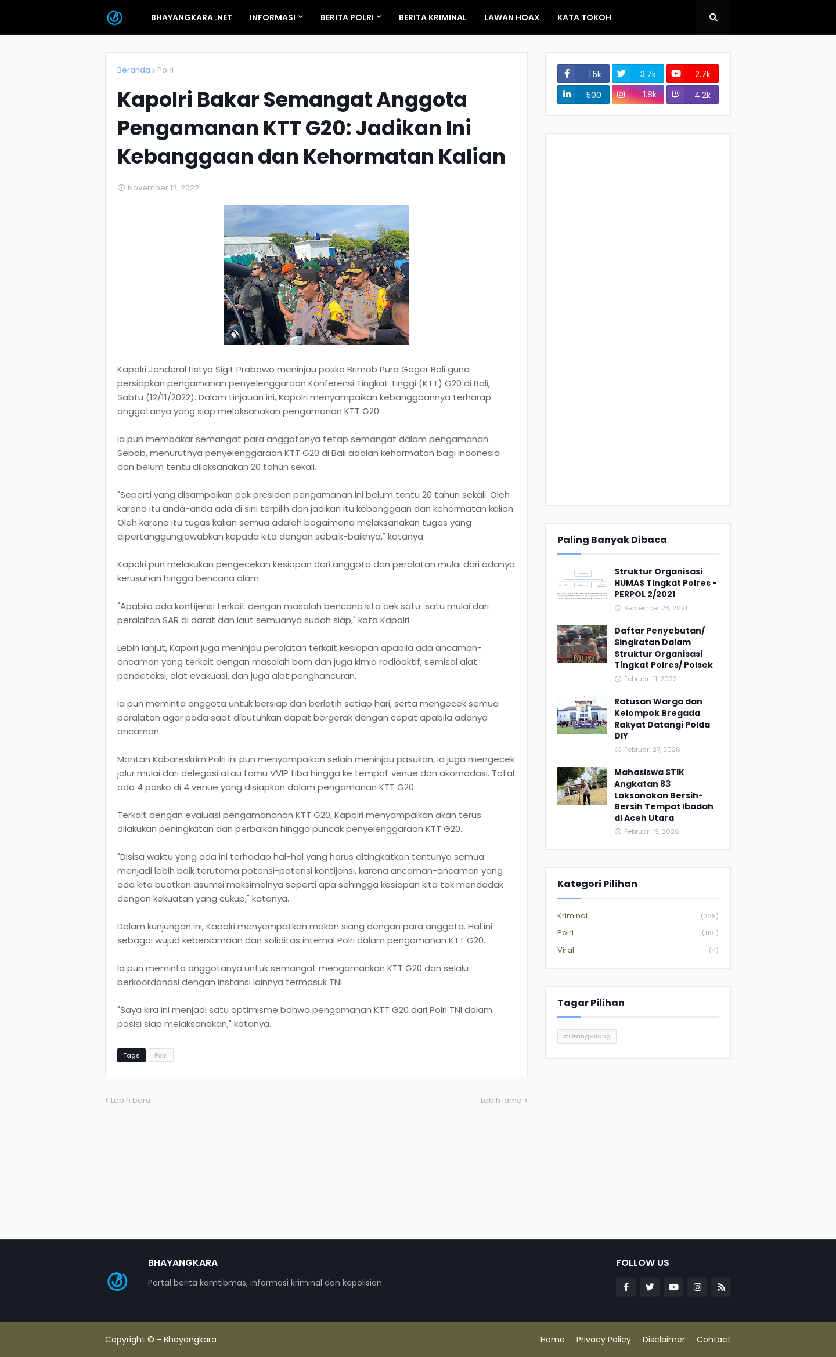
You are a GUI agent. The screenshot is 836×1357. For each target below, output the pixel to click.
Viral (638, 950)
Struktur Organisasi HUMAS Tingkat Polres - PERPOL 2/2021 (665, 583)
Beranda (133, 69)
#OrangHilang (587, 1036)
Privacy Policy (603, 1339)
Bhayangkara (190, 1339)
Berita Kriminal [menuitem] (433, 17)
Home (552, 1339)
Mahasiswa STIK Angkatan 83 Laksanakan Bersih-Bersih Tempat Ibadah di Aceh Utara (664, 795)
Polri (165, 69)
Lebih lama (501, 1100)
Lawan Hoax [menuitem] (512, 17)
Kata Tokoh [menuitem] (584, 17)
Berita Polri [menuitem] (347, 17)
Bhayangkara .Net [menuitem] (191, 17)
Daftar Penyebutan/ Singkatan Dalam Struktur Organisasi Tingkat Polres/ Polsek (663, 648)
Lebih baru (130, 1100)
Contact (714, 1339)
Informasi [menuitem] (273, 17)
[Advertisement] (638, 320)
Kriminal (638, 916)
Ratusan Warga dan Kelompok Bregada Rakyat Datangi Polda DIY (662, 718)
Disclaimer (664, 1339)
